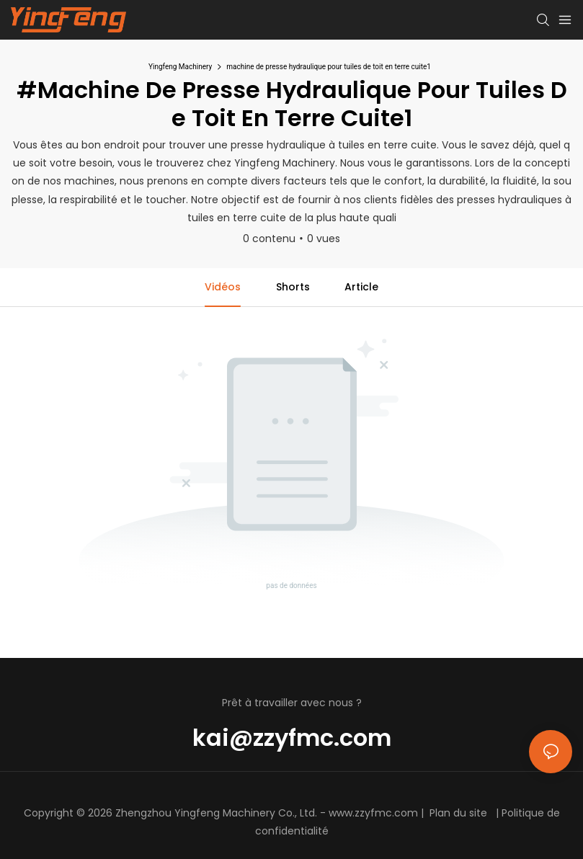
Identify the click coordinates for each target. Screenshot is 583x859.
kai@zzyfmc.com (291, 737)
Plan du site (458, 813)
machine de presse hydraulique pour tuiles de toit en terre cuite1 (328, 67)
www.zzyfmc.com (373, 813)
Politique (523, 813)
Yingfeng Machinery (180, 67)
